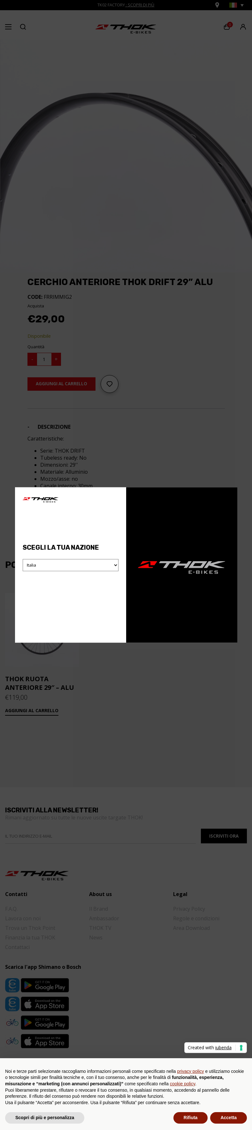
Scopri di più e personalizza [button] (44, 1117)
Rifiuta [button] (191, 1117)
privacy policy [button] (190, 1071)
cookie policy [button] (182, 1083)
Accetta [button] (228, 1117)
